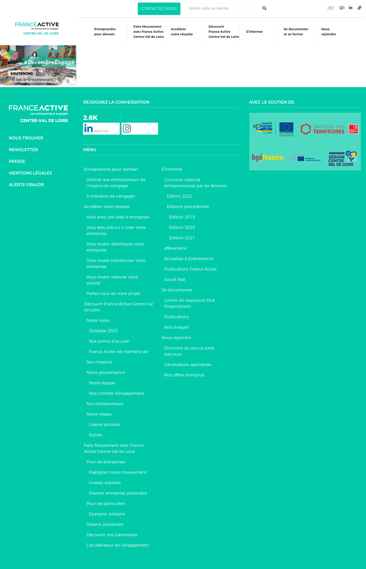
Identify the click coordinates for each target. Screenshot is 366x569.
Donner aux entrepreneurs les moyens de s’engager (115, 182)
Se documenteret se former (296, 31)
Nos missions (99, 361)
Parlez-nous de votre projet (113, 292)
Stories (95, 434)
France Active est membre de (118, 351)
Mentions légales (30, 172)
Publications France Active (190, 268)
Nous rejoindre (329, 31)
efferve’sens (175, 247)
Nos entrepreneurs (104, 403)
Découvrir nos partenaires (111, 534)
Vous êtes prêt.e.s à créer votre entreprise (116, 229)
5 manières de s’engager (110, 195)
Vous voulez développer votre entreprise (115, 246)
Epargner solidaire (107, 513)
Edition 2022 (179, 195)
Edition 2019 (182, 216)
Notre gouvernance (105, 371)
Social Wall (174, 278)
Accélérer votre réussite (182, 31)
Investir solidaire (105, 482)
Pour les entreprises (105, 461)
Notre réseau (99, 413)
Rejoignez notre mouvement (117, 471)
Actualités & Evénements (188, 258)
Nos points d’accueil (109, 340)
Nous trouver (26, 137)
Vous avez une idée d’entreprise (117, 216)
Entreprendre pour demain (104, 31)
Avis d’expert (176, 326)
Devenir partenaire (104, 523)
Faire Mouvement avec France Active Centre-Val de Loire (114, 447)
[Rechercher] (264, 8)
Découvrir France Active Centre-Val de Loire (118, 306)
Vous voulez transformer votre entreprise (115, 262)
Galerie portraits (104, 423)
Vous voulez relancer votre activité (112, 279)
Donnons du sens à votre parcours (189, 350)
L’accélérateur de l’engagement (117, 544)
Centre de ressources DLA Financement (189, 302)
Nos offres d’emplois (184, 374)
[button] (159, 9)
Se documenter (177, 289)
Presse (17, 160)
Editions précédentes (188, 205)
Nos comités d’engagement (116, 392)
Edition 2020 (182, 226)
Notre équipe (102, 382)
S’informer (254, 32)
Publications (176, 316)
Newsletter (23, 148)
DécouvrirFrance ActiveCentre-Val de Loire (224, 32)
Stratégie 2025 (103, 330)
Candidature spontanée (187, 363)
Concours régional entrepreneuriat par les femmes (195, 182)
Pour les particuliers (105, 502)
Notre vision (98, 319)
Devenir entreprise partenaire (118, 492)
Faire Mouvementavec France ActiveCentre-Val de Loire (148, 32)
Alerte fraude (26, 183)
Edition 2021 (182, 237)
